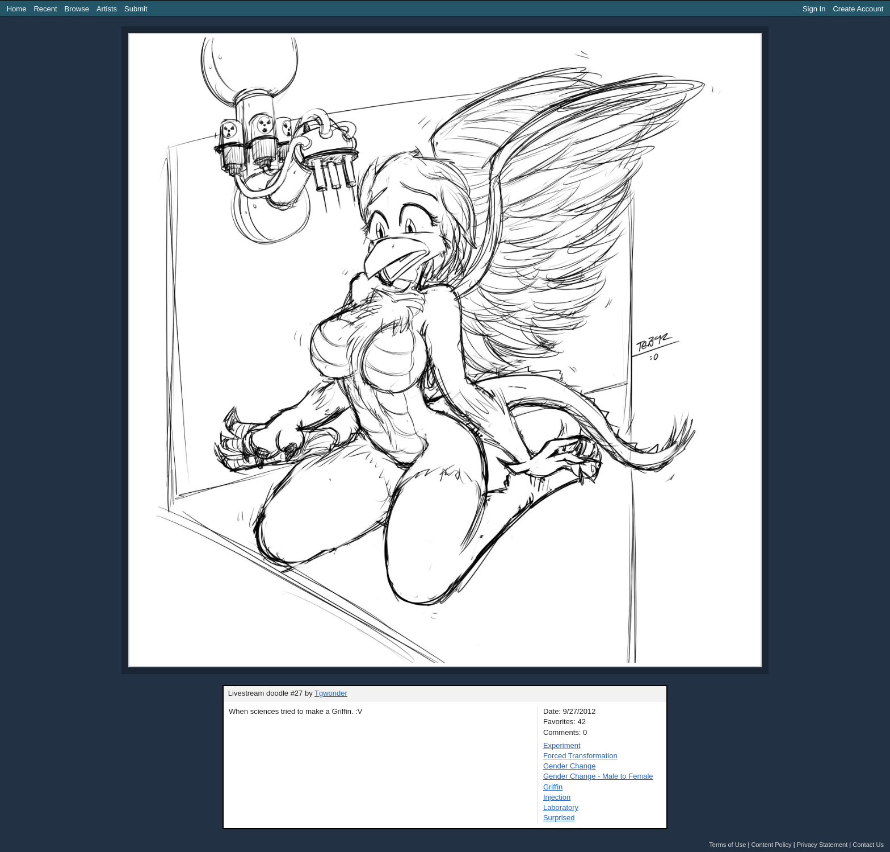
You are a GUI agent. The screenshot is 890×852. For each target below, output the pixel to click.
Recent (45, 9)
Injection (556, 797)
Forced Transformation (580, 755)
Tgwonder (330, 693)
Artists (106, 9)
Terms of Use (727, 844)
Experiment (562, 745)
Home (17, 9)
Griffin (552, 787)
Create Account (858, 9)
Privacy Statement (822, 844)
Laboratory (560, 807)
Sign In (814, 9)
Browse (77, 9)
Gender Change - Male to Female (598, 776)
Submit (135, 9)
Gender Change (569, 766)
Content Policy (771, 844)
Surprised (559, 817)
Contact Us (868, 844)
